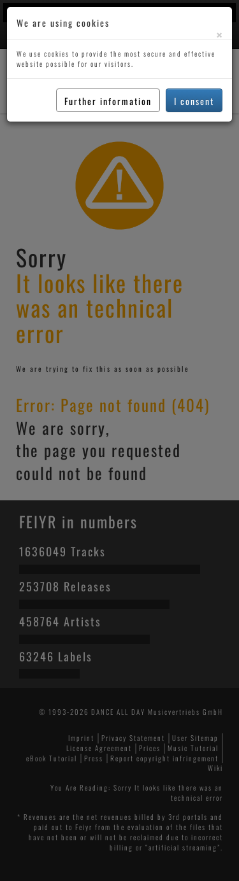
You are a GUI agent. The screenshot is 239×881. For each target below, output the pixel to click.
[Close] (219, 34)
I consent (194, 101)
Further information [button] (108, 101)
